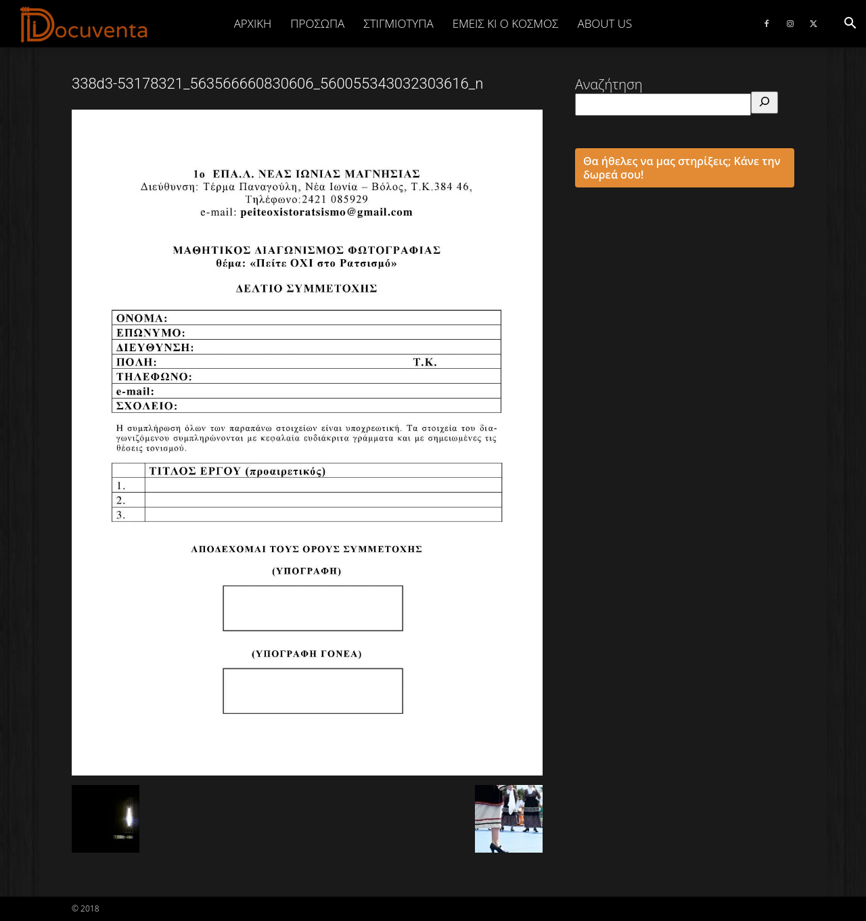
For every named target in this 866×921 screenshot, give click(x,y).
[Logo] (84, 24)
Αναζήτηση (609, 84)
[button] (850, 23)
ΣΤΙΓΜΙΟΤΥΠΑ (398, 23)
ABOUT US (604, 23)
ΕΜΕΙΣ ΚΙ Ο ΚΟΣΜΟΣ (506, 23)
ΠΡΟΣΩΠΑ (317, 23)
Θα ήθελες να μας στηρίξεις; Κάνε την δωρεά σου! (682, 168)
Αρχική (253, 23)
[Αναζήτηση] (764, 102)
